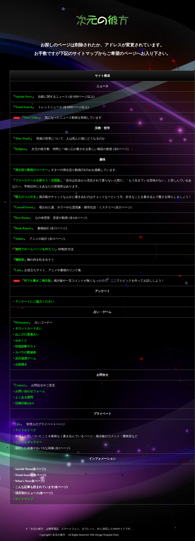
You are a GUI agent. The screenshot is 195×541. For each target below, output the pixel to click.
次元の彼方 (58, 534)
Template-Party (111, 534)
